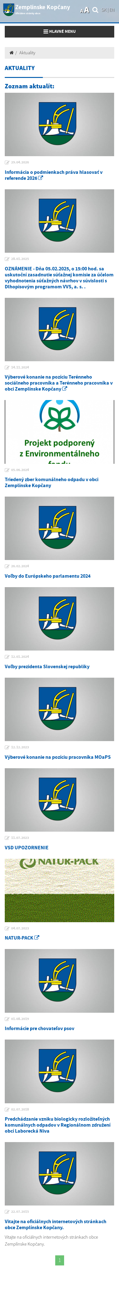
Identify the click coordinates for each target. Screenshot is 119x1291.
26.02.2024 (20, 566)
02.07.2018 (20, 1109)
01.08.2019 (20, 1019)
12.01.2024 (20, 656)
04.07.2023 (20, 928)
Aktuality (27, 53)
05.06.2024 (20, 470)
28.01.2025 (20, 259)
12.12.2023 (20, 747)
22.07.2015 (20, 1211)
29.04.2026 (20, 162)
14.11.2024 (20, 367)
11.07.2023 (20, 837)
